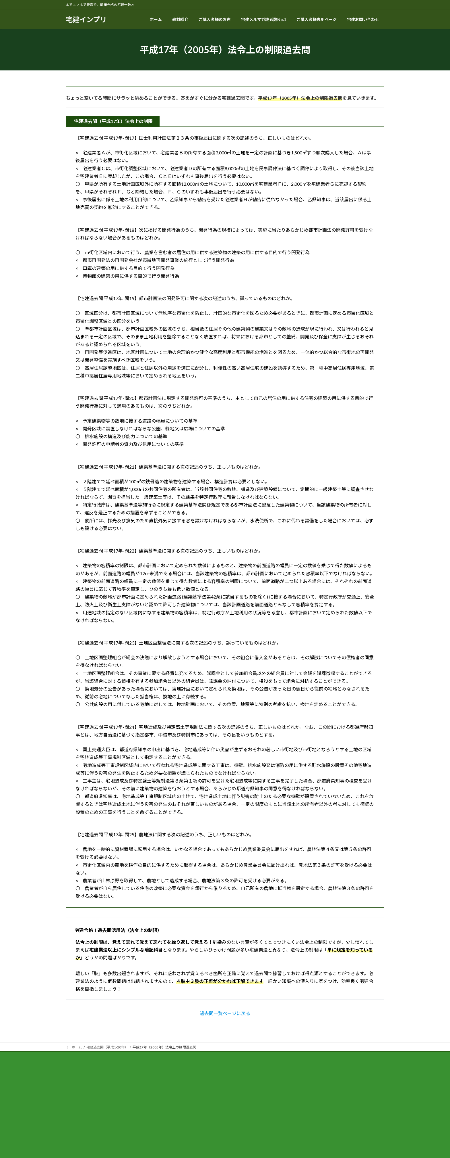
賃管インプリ (292, 1057)
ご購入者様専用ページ (208, 1057)
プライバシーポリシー (162, 1057)
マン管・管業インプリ (253, 1057)
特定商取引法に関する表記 (113, 1057)
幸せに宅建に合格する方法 (334, 1057)
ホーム (76, 1057)
